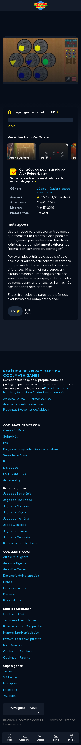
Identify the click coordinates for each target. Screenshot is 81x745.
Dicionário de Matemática (21, 575)
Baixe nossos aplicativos (20, 543)
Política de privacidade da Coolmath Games (31, 373)
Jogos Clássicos (14, 525)
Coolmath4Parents (16, 657)
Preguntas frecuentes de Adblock (26, 409)
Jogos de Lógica (14, 512)
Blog (6, 461)
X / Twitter (10, 677)
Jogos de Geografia (17, 537)
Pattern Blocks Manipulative (22, 639)
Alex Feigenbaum (33, 174)
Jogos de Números (16, 506)
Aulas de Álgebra (14, 563)
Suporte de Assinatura (18, 455)
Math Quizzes (12, 645)
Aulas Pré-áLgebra (15, 557)
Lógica (41, 188)
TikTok (8, 671)
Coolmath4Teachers (17, 651)
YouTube (9, 696)
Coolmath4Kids (14, 614)
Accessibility (12, 480)
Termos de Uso (40, 399)
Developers (11, 468)
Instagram (10, 683)
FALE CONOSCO (14, 474)
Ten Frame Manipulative (19, 620)
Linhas (7, 582)
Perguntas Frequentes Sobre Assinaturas (31, 449)
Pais (6, 443)
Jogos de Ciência (15, 531)
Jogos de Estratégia (17, 494)
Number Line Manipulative (21, 633)
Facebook (10, 690)
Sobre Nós (10, 436)
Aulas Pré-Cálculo (15, 569)
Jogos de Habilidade (17, 500)
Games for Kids (13, 430)
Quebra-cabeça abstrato (53, 190)
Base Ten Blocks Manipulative (23, 626)
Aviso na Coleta (14, 399)
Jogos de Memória (16, 518)
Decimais (9, 594)
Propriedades (12, 600)
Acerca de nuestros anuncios (23, 404)
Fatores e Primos (14, 588)
